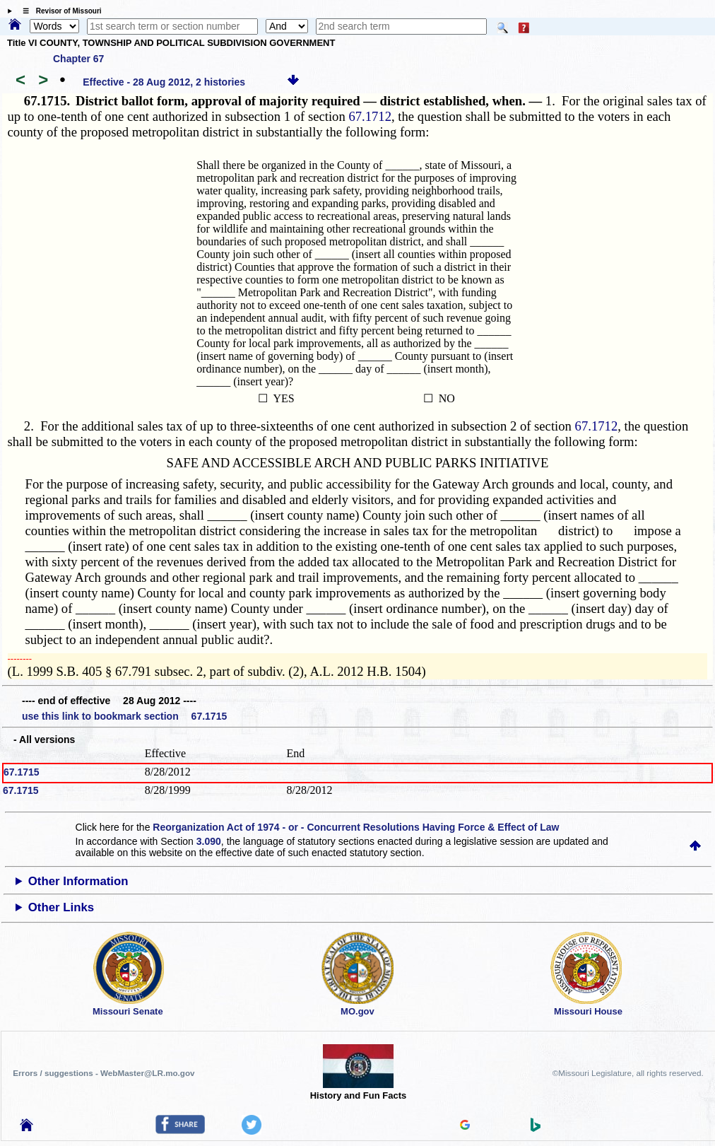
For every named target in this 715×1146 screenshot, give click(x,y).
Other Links (61, 907)
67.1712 (369, 116)
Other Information (78, 881)
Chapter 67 (78, 58)
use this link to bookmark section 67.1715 (124, 716)
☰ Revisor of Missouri (59, 11)
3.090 (208, 841)
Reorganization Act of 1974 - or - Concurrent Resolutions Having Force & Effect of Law (356, 827)
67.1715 (22, 772)
